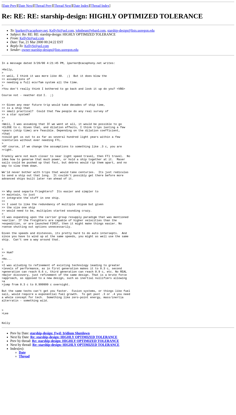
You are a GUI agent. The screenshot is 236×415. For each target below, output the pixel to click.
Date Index (81, 5)
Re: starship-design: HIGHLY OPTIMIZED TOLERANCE (73, 390)
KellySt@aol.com (61, 30)
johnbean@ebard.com (91, 30)
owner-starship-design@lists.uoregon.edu (50, 50)
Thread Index (100, 5)
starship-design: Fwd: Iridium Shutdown (60, 386)
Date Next (26, 5)
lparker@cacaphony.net (31, 30)
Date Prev (9, 5)
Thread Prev (43, 5)
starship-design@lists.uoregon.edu (131, 30)
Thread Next (62, 5)
